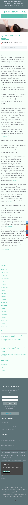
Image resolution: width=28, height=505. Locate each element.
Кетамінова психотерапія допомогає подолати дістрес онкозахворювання (13, 335)
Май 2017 (3, 311)
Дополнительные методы (7, 429)
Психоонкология (5, 422)
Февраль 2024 (4, 269)
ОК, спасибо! (7, 471)
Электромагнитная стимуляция (9, 426)
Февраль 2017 (4, 320)
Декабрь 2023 (4, 272)
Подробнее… (4, 136)
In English (14, 498)
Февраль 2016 (4, 326)
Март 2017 (3, 317)
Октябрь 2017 (4, 302)
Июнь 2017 (4, 308)
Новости (3, 370)
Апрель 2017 (4, 314)
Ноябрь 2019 (4, 281)
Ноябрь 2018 (4, 284)
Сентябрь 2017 (5, 305)
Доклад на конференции (7, 344)
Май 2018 (3, 293)
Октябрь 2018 (4, 287)
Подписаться (10, 404)
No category (4, 364)
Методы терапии (18, 42)
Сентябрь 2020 (5, 278)
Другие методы (5, 249)
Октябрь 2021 (4, 275)
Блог (2, 367)
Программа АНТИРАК (14, 11)
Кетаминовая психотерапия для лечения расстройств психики (11, 340)
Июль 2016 (4, 323)
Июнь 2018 (4, 290)
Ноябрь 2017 (4, 299)
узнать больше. (7, 469)
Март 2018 (3, 296)
